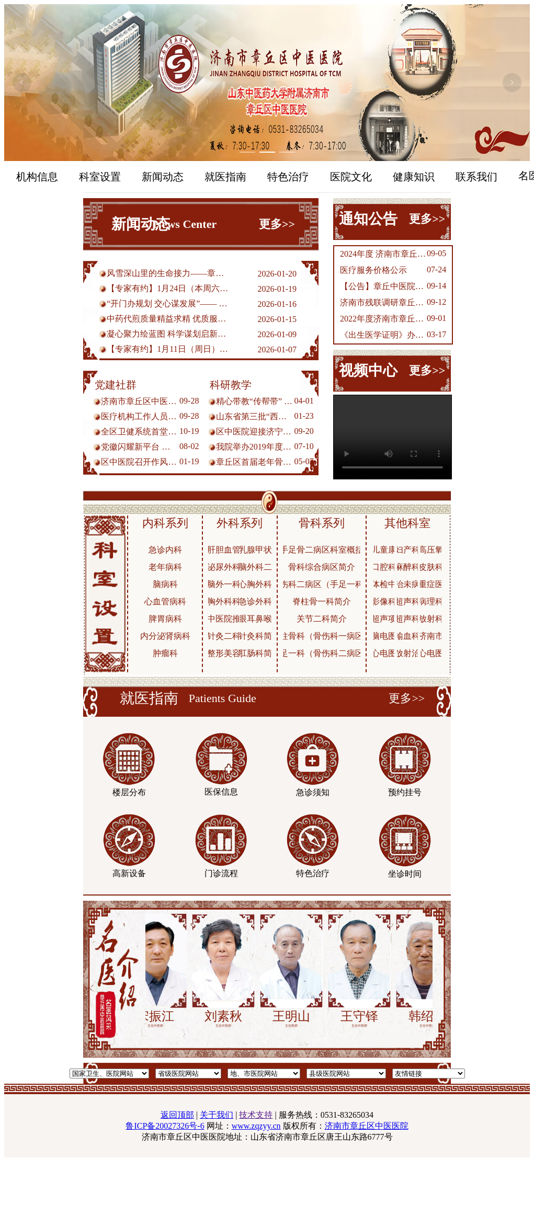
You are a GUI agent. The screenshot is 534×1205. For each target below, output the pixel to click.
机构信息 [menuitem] (37, 176)
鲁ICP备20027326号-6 (165, 1125)
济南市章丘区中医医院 (366, 1125)
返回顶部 (177, 1114)
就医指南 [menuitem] (225, 176)
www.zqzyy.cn (256, 1125)
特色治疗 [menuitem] (288, 176)
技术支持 (255, 1114)
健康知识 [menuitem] (414, 176)
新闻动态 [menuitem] (163, 176)
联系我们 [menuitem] (476, 176)
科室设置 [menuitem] (100, 176)
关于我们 (216, 1114)
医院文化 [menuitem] (351, 176)
